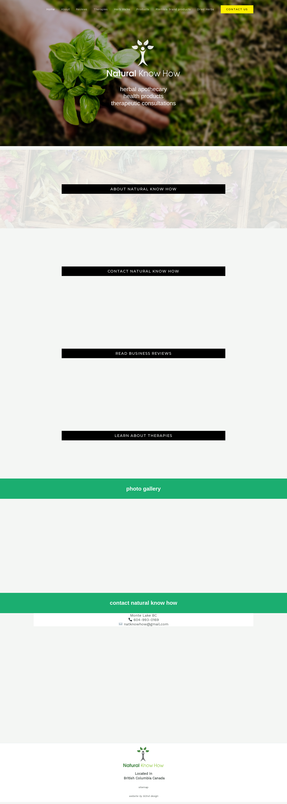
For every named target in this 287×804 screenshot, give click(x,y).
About (68, 9)
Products (144, 9)
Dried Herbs (205, 9)
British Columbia (137, 778)
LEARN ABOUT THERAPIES (143, 435)
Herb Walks (124, 9)
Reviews (84, 9)
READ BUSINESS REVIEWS (143, 353)
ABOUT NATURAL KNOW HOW (143, 189)
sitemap (143, 787)
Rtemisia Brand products (173, 9)
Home (54, 9)
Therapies (103, 9)
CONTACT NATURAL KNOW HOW (143, 271)
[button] (237, 9)
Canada (158, 778)
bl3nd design (150, 796)
